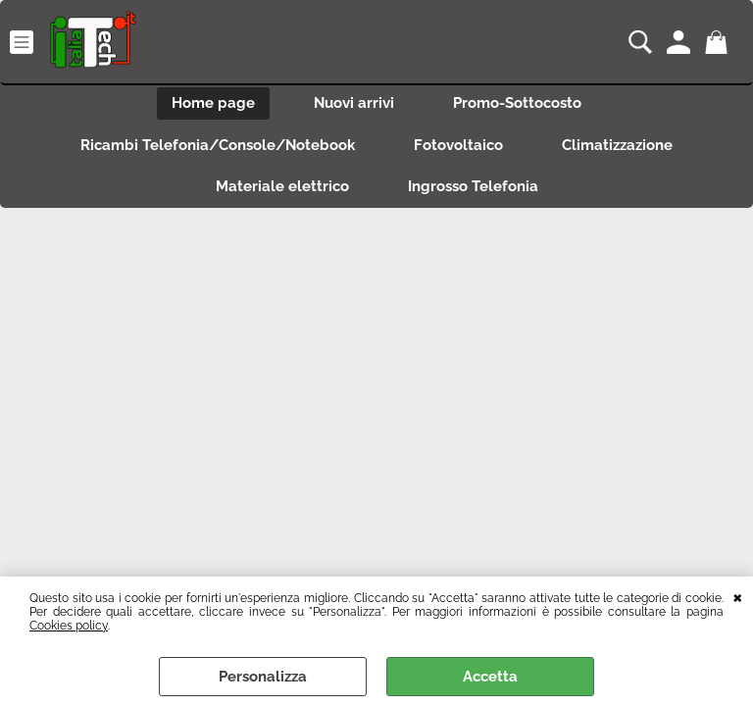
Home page (213, 103)
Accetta (490, 676)
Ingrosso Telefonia (473, 186)
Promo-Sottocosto (517, 103)
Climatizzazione (617, 145)
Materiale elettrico (282, 186)
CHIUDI (737, 596)
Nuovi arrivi (354, 103)
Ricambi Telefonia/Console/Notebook (217, 145)
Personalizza (263, 676)
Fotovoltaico (458, 145)
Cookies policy (68, 625)
